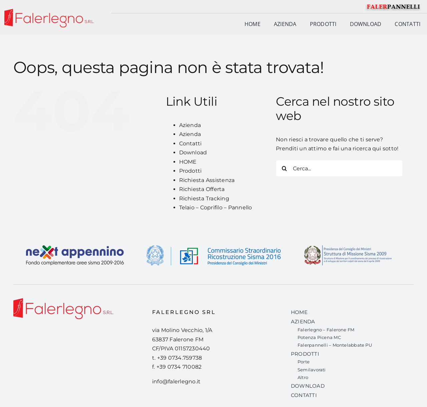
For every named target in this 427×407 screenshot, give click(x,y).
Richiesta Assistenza (207, 180)
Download (193, 152)
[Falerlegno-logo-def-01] (63, 300)
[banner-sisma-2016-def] (213, 240)
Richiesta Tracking (204, 198)
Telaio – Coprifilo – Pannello (215, 207)
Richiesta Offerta (202, 189)
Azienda (190, 125)
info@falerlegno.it (176, 381)
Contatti (190, 143)
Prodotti (190, 171)
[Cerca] (284, 168)
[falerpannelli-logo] (394, 4)
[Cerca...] (339, 168)
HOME (188, 162)
